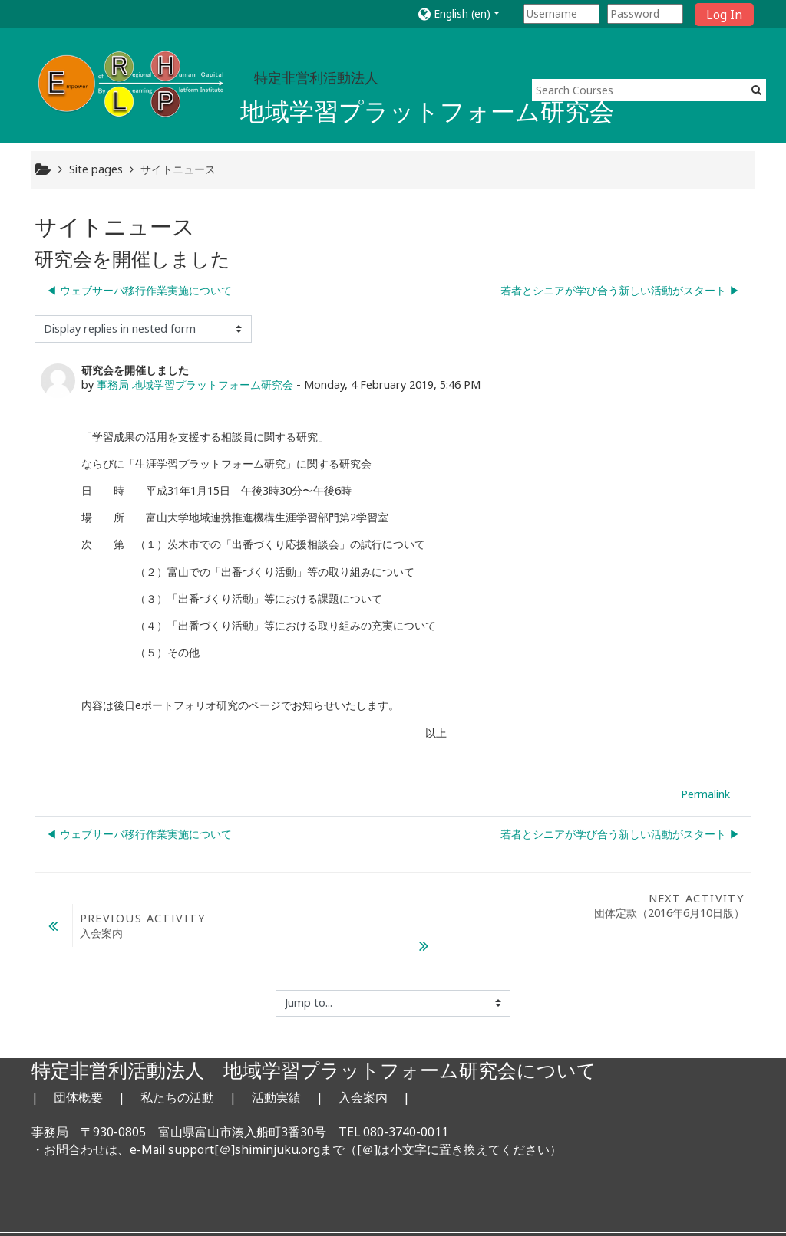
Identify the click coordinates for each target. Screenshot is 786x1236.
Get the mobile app (577, 1208)
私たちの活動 (177, 1057)
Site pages (96, 169)
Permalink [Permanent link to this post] (705, 794)
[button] (468, 13)
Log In (724, 14)
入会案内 (363, 1057)
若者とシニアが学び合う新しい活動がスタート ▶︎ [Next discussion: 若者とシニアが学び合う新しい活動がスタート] (620, 290)
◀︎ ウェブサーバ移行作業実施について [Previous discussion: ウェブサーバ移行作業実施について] (139, 290)
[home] (133, 82)
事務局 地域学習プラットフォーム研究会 (195, 384)
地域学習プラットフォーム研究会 (427, 110)
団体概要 (78, 1057)
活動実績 (276, 1057)
